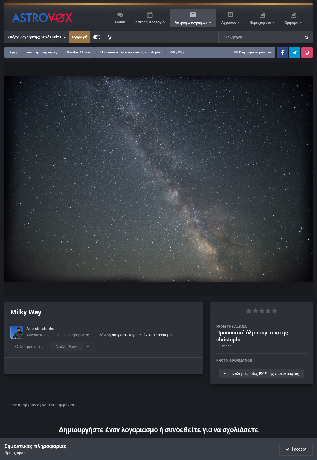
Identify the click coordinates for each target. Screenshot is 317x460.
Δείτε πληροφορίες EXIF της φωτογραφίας (261, 373)
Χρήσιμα (292, 23)
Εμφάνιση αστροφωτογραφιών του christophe (134, 335)
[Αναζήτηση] (248, 37)
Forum (120, 22)
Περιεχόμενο (261, 23)
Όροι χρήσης (15, 452)
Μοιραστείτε (29, 346)
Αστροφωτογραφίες (192, 23)
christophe (44, 328)
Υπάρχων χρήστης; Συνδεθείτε (36, 37)
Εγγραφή (79, 37)
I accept (296, 449)
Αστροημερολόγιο (149, 22)
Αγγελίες (229, 23)
